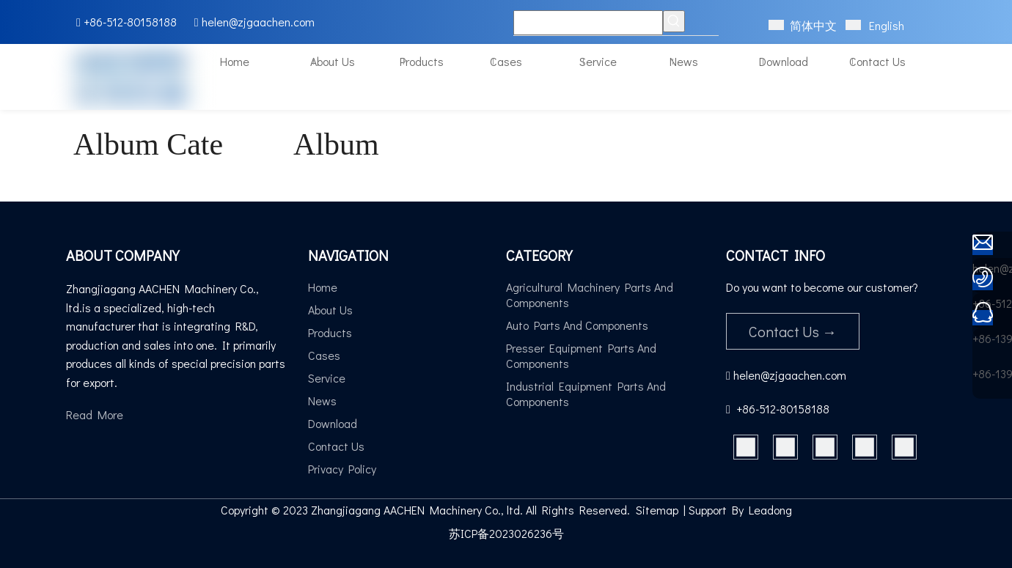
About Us (330, 309)
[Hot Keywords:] (674, 21)
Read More (94, 414)
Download (332, 423)
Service (326, 378)
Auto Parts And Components (577, 325)
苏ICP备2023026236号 (506, 533)
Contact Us (336, 446)
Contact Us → (793, 331)
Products (330, 332)
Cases (324, 355)
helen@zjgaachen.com (258, 21)
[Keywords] (588, 22)
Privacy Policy (342, 468)
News (322, 400)
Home (322, 287)
